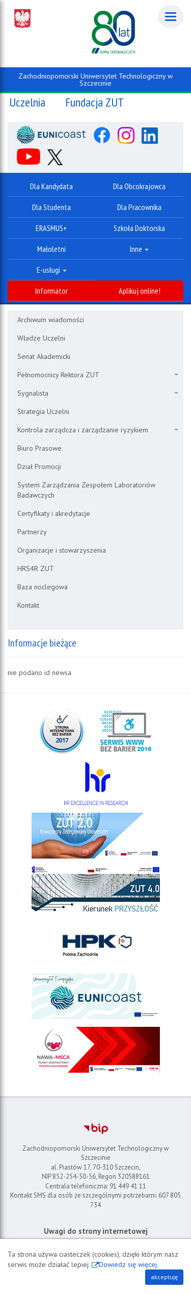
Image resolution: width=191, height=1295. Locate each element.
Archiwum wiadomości (50, 319)
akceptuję (164, 1277)
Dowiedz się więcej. (128, 1264)
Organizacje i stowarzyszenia (61, 550)
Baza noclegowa (42, 586)
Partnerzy (32, 531)
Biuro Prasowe (39, 448)
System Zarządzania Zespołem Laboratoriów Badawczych (86, 490)
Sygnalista (97, 393)
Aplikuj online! (139, 291)
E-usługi (52, 270)
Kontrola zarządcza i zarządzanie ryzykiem (97, 429)
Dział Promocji (39, 466)
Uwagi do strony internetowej (96, 1231)
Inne (139, 249)
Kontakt (28, 605)
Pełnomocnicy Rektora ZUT (97, 374)
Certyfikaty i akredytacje (53, 513)
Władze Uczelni (41, 338)
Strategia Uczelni (43, 411)
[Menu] (170, 16)
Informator (51, 291)
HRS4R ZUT (35, 568)
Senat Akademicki (43, 356)
